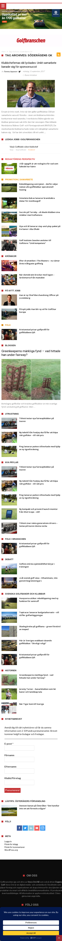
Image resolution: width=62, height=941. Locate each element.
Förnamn (9, 755)
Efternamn (10, 766)
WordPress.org (11, 850)
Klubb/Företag (12, 778)
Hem (3, 52)
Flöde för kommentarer (14, 847)
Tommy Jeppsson (10, 71)
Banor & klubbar (31, 75)
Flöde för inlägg (11, 844)
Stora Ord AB (33, 882)
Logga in (8, 841)
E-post (8, 743)
